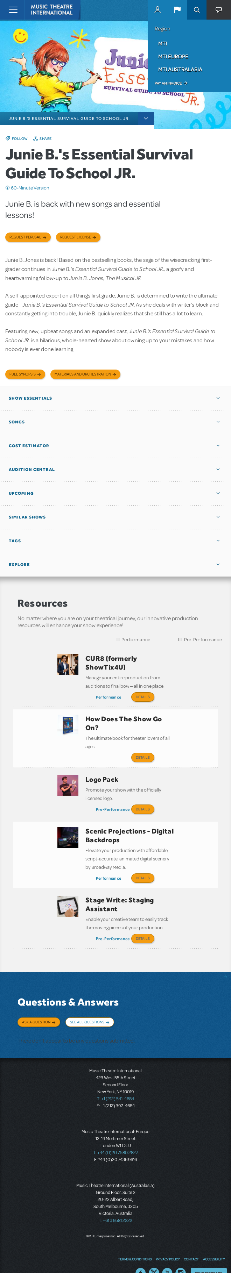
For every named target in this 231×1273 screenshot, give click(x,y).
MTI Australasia (180, 69)
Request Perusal (25, 237)
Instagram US (180, 1257)
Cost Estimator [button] (29, 445)
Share (46, 138)
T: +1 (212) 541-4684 (115, 1083)
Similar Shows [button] (27, 517)
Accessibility (214, 1243)
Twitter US (154, 1257)
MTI (162, 43)
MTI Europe (173, 56)
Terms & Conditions (135, 1243)
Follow (20, 138)
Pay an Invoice (168, 83)
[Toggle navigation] (13, 10)
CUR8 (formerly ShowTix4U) (111, 662)
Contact (191, 1243)
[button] (177, 10)
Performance (135, 640)
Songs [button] (17, 422)
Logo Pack (102, 774)
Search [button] (196, 10)
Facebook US (140, 1257)
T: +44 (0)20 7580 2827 (115, 1137)
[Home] (39, 10)
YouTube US (167, 1257)
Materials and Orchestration (83, 374)
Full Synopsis (22, 374)
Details (143, 696)
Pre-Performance (203, 640)
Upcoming (21, 493)
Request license (75, 237)
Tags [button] (15, 540)
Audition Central (32, 469)
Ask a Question (36, 1009)
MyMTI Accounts (157, 10)
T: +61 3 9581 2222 (115, 1205)
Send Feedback (209, 1257)
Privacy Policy (168, 1243)
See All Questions (87, 1009)
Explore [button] (19, 564)
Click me (7, 187)
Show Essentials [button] (30, 398)
